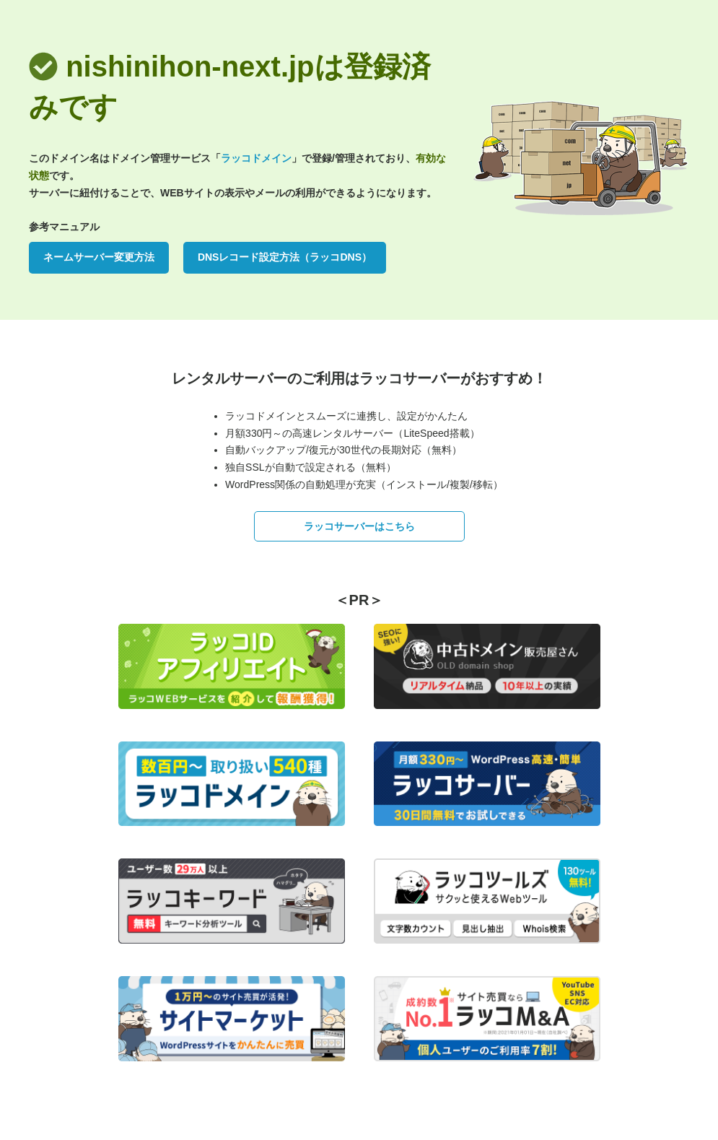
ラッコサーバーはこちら (359, 526)
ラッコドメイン (256, 158)
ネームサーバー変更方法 (98, 257)
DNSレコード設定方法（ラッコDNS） (285, 257)
